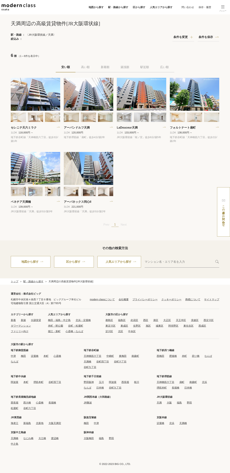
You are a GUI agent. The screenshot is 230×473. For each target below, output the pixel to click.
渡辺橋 (55, 438)
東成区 (124, 325)
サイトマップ (211, 299)
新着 (13, 320)
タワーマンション (21, 325)
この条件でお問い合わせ (223, 212)
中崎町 (110, 356)
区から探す (139, 7)
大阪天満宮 (55, 423)
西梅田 (160, 356)
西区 (145, 320)
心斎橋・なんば (74, 331)
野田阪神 (89, 382)
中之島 (14, 443)
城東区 (159, 325)
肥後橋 (173, 356)
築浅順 (125, 67)
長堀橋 (175, 387)
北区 (120, 331)
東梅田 (122, 356)
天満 (159, 402)
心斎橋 (57, 356)
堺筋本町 (38, 382)
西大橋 (27, 402)
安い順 (65, 67)
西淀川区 (209, 320)
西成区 (202, 325)
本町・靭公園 (55, 325)
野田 (189, 402)
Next (124, 224)
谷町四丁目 (102, 361)
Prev (106, 224)
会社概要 (124, 299)
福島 (179, 402)
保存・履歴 (205, 7)
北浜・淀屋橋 (83, 320)
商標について (192, 299)
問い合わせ (187, 7)
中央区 (132, 331)
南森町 (135, 356)
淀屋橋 (34, 356)
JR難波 (88, 402)
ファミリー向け (19, 331)
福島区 (122, 320)
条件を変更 (180, 37)
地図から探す (96, 7)
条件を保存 (206, 37)
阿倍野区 (173, 325)
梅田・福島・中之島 (59, 320)
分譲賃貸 (36, 320)
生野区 (137, 325)
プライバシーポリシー (145, 299)
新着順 (105, 67)
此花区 (134, 320)
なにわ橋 (28, 438)
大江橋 (42, 438)
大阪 (169, 402)
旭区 (148, 325)
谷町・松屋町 (75, 325)
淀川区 (109, 331)
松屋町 (14, 408)
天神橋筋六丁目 (92, 356)
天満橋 (87, 361)
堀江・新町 (54, 331)
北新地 (39, 423)
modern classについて (102, 299)
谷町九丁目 (90, 367)
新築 (23, 320)
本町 (46, 356)
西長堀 (125, 382)
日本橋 (100, 387)
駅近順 (144, 67)
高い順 (85, 67)
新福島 (27, 423)
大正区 (167, 320)
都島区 (109, 320)
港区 (155, 320)
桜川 (136, 382)
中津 (13, 356)
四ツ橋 (195, 356)
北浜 (204, 382)
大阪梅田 (89, 438)
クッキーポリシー (171, 299)
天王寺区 (181, 320)
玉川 (101, 382)
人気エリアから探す (161, 7)
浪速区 (195, 320)
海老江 (14, 423)
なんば (14, 361)
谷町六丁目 (120, 361)
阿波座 (14, 382)
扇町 (181, 382)
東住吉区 (188, 325)
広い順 (164, 67)
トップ (14, 281)
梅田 (23, 356)
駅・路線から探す (118, 7)
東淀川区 (110, 325)
